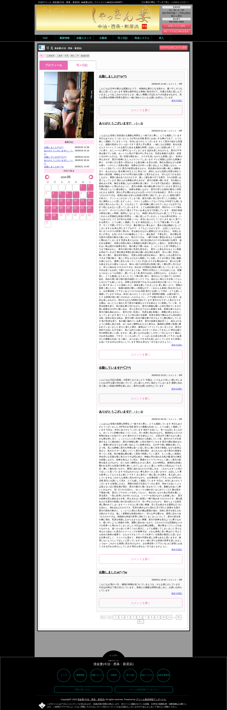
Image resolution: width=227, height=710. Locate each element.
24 (47, 215)
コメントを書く (141, 110)
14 (75, 200)
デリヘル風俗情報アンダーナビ (151, 699)
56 (178, 617)
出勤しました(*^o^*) (53, 147)
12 (61, 200)
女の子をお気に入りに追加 (173, 48)
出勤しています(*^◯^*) (55, 157)
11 (54, 200)
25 (54, 215)
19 (61, 207)
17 (47, 207)
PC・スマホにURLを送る (176, 31)
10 (47, 200)
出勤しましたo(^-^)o (54, 166)
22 (82, 207)
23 (89, 207)
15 (82, 200)
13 (68, 200)
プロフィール (53, 65)
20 (68, 207)
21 (75, 207)
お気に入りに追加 (176, 26)
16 (89, 200)
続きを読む (177, 100)
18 (54, 207)
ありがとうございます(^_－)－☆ (121, 123)
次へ (141, 621)
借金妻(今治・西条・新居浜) (91, 699)
